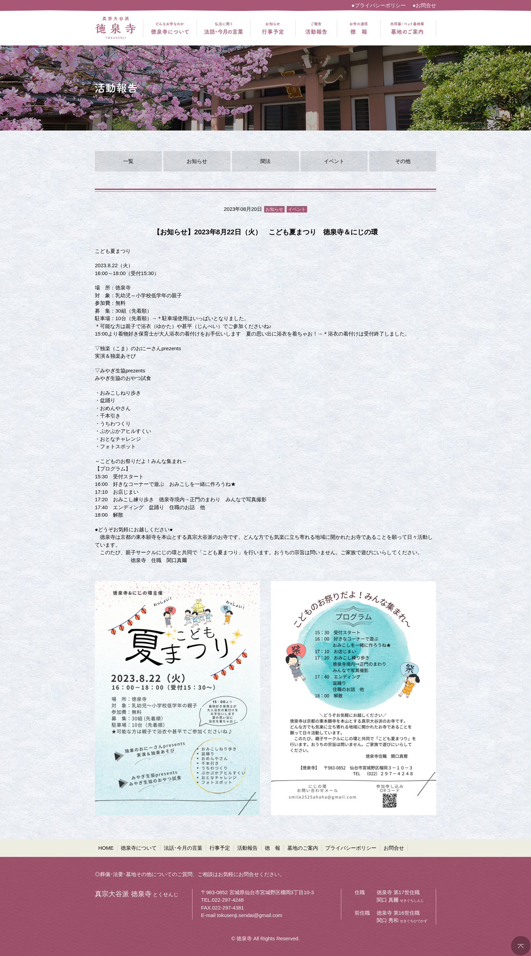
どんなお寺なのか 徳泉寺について (170, 28)
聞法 (265, 161)
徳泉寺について (139, 848)
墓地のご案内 (302, 848)
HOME (106, 848)
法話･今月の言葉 (183, 848)
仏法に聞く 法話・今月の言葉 (223, 28)
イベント (334, 161)
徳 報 (272, 848)
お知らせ (197, 161)
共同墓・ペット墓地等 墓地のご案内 (407, 28)
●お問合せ (424, 5)
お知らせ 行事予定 (272, 28)
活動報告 (247, 848)
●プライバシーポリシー (378, 5)
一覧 (128, 161)
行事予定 (220, 848)
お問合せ (394, 848)
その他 (403, 161)
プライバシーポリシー (350, 848)
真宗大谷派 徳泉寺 (115, 28)
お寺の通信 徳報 (358, 28)
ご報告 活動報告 (316, 28)
